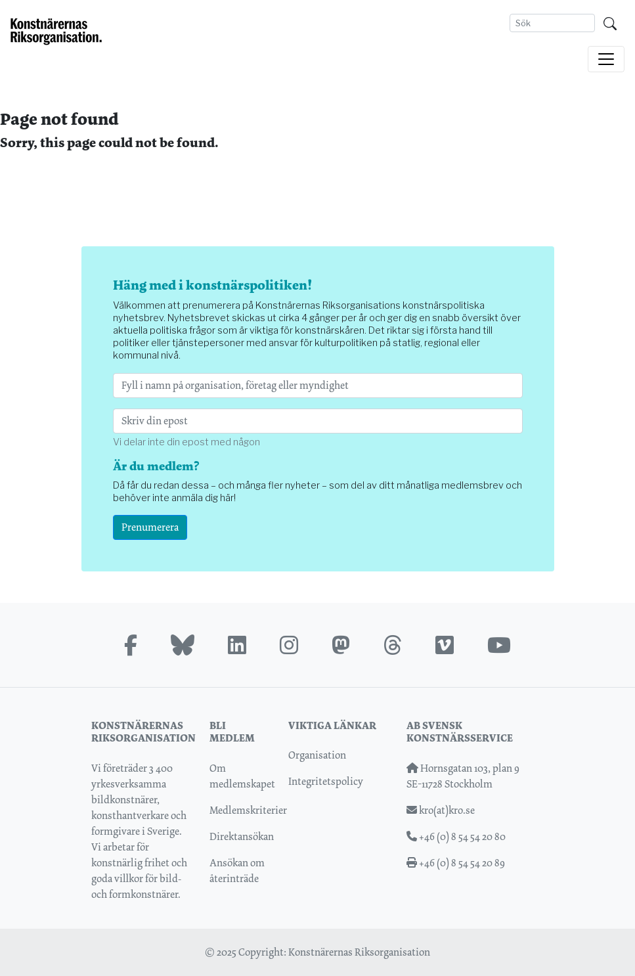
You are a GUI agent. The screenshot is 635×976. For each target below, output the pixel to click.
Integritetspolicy (325, 781)
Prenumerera (150, 527)
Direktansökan (241, 836)
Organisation (317, 755)
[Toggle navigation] (606, 59)
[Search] (552, 23)
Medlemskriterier (248, 810)
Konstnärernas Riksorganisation (359, 952)
